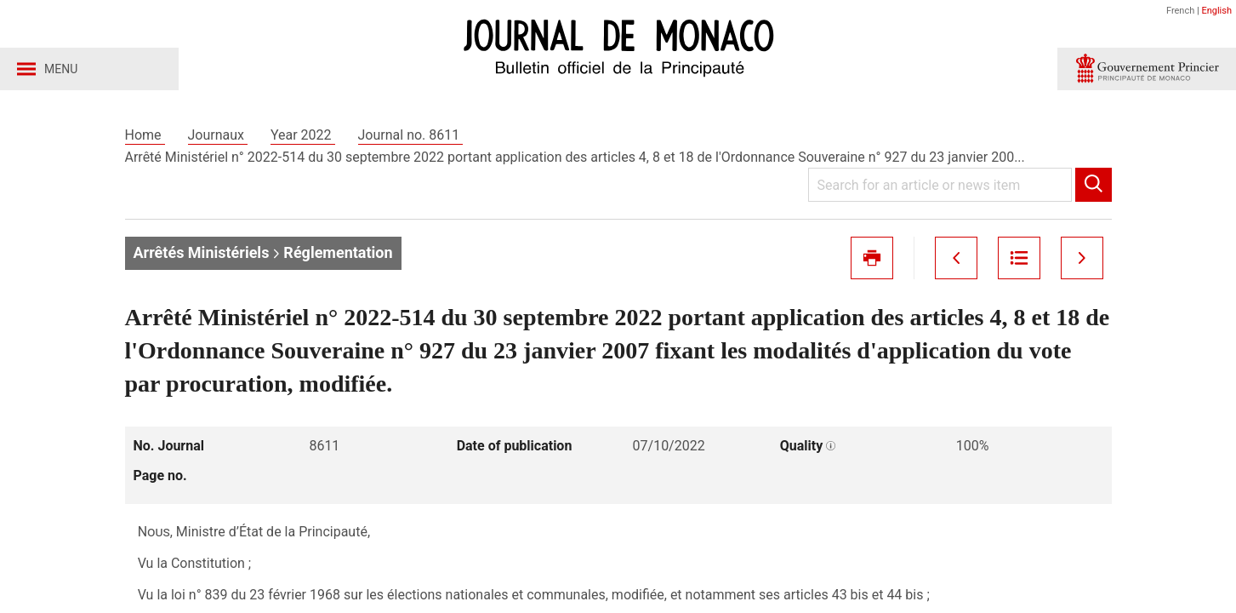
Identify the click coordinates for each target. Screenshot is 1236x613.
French (1180, 10)
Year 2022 (303, 135)
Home (145, 135)
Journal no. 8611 (411, 135)
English (1216, 10)
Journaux (218, 135)
